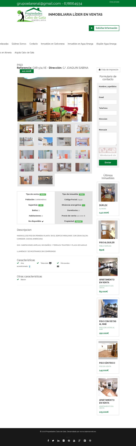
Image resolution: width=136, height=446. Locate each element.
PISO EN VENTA (105, 366)
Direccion (103, 119)
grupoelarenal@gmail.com (39, 3)
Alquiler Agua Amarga (106, 44)
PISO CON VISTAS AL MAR (107, 328)
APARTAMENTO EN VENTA (106, 287)
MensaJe (103, 130)
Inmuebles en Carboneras (53, 44)
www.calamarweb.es (88, 431)
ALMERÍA (102, 209)
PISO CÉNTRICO (107, 363)
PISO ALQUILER (107, 242)
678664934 (73, 3)
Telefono (103, 108)
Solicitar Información (103, 28)
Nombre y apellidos (108, 87)
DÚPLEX (103, 205)
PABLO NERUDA (105, 246)
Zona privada (114, 2)
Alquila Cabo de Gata (24, 52)
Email (101, 97)
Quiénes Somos (19, 44)
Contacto (33, 44)
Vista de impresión (108, 70)
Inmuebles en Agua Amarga (80, 44)
